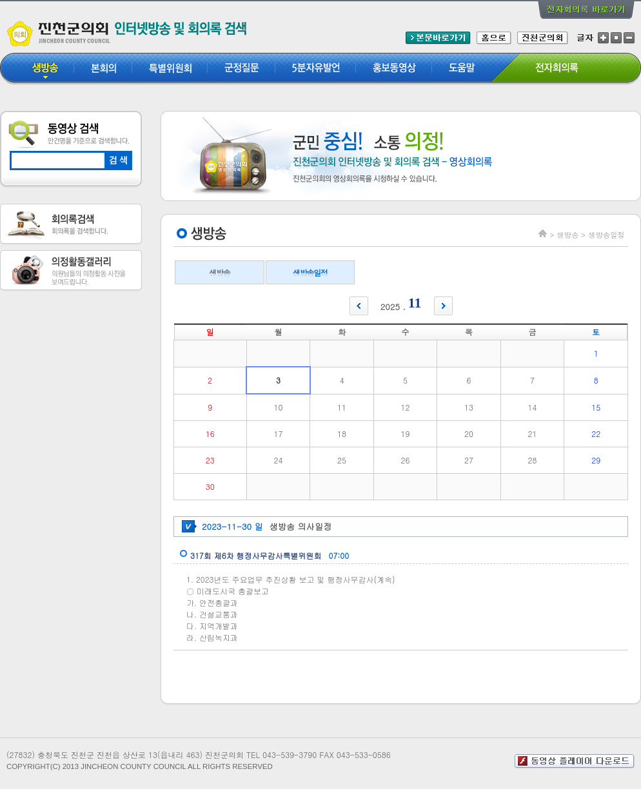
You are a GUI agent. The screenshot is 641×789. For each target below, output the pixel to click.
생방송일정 (310, 272)
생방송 (219, 272)
